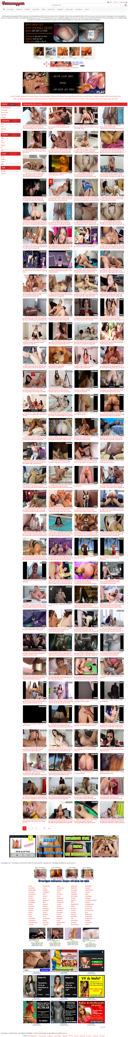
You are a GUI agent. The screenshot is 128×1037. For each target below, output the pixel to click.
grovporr (45, 914)
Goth (45, 224)
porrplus (73, 908)
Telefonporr (61, 96)
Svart (32, 198)
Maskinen (56, 175)
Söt (120, 198)
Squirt (37, 320)
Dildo (69, 342)
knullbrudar (46, 886)
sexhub (73, 910)
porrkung (45, 908)
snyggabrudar (89, 904)
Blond (107, 224)
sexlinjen (59, 894)
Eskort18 (111, 96)
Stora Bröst (91, 222)
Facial (94, 152)
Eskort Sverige (79, 96)
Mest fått (3, 115)
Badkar (66, 653)
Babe (28, 127)
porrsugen (74, 890)
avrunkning (46, 918)
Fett (39, 175)
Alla (2, 131)
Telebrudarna (24, 96)
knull (44, 888)
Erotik (57, 99)
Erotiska (39, 486)
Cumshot (89, 152)
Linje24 (13, 96)
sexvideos (31, 888)
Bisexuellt (115, 318)
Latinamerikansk (63, 127)
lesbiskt (73, 900)
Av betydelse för (6, 107)
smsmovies (60, 902)
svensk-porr (60, 888)
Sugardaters (92, 99)
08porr (73, 906)
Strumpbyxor (93, 631)
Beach (76, 558)
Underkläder (114, 535)
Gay (116, 2)
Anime (76, 246)
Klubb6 (107, 96)
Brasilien (115, 198)
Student (42, 320)
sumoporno (32, 920)
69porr (45, 920)
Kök (28, 607)
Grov (118, 128)
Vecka (3, 143)
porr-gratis (74, 896)
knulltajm (59, 918)
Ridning (31, 320)
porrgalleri (74, 894)
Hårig (122, 224)
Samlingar (77, 655)
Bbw (89, 270)
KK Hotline (88, 1036)
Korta (2, 157)
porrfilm (30, 896)
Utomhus (58, 391)
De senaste (4, 110)
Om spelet (87, 246)
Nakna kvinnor (29, 99)
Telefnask (71, 1036)
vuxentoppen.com (32, 1036)
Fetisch (32, 151)
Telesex (36, 96)
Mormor (113, 414)
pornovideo (88, 906)
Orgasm (35, 128)
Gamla (119, 390)
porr (72, 918)
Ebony (93, 534)
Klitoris (39, 127)
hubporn (73, 914)
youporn (45, 924)
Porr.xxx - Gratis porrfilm (64, 69)
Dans (80, 414)
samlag (30, 924)
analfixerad (88, 918)
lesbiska (59, 916)
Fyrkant (54, 559)
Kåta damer (115, 99)
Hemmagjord (82, 200)
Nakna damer (99, 99)
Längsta (3, 117)
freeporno (31, 906)
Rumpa (118, 175)
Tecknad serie (36, 653)
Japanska (68, 677)
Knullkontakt (51, 99)
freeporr (59, 906)
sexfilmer (74, 888)
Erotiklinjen (95, 1036)
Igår (2, 140)
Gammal (26, 152)
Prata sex (41, 96)
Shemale (122, 2)
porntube (74, 922)
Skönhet (34, 127)
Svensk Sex (75, 99)
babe (30, 914)
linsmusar (31, 892)
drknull (45, 896)
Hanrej (116, 176)
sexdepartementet (91, 900)
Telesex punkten (42, 1036)
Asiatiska (52, 198)
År (1, 147)
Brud (122, 151)
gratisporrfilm (61, 922)
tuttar (86, 894)
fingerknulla (74, 904)
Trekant (81, 128)
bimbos (30, 910)
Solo (63, 391)
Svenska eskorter (88, 96)
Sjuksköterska (108, 773)
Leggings (112, 272)
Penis (56, 248)
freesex (45, 906)
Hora (121, 439)
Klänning (95, 198)
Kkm (35, 296)
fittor (44, 894)
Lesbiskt (116, 439)
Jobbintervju (43, 222)
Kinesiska (62, 198)
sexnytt (73, 898)
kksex (58, 920)
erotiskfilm (88, 886)
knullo (30, 916)
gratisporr (46, 900)
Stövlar (25, 798)
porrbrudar (60, 898)
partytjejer (31, 900)
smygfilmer (46, 892)
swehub (87, 892)
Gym (112, 367)
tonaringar (88, 896)
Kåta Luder (17, 99)
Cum (83, 152)
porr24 (59, 914)
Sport (95, 462)
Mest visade (4, 112)
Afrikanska (103, 438)
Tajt (39, 128)
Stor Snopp (43, 534)
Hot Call (76, 1036)
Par (111, 224)
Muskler (82, 558)
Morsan (114, 390)
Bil (105, 462)
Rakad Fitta (68, 99)
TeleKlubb (64, 1036)
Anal (107, 127)
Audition (31, 462)
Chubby (111, 152)
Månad (3, 145)
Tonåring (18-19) (64, 248)
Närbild (117, 152)
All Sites (3, 171)
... (40, 828)
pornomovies (89, 910)
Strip (67, 391)
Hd (58, 559)
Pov (61, 175)
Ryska (102, 677)
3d (104, 151)
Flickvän (116, 224)
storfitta (59, 890)
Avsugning (77, 127)
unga (58, 886)
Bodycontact (117, 96)
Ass (24, 127)
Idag (2, 138)
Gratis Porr (62, 99)
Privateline (50, 1036)
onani (30, 886)
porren (45, 912)
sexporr (59, 904)
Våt (43, 128)
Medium (3, 159)
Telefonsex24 (54, 96)
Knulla (86, 99)
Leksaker (55, 679)
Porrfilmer (81, 99)
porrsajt (73, 912)
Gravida (67, 511)
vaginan (45, 904)
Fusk (109, 749)
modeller (73, 892)
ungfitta (45, 890)
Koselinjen (47, 96)
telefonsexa (88, 914)
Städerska (35, 487)
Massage (43, 487)
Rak (110, 2)
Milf (30, 128)
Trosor (110, 631)
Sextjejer (95, 96)
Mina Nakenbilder (69, 96)
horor (58, 892)
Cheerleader (104, 152)
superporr (60, 900)
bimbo (30, 912)
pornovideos (75, 924)
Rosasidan (101, 96)
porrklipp (45, 910)
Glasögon (52, 200)
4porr (44, 898)
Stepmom (106, 391)
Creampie (63, 151)
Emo (36, 224)
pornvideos (74, 920)
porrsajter (60, 912)
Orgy (67, 559)
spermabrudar (32, 922)
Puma (121, 366)
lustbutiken (88, 922)
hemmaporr (60, 908)
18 (75, 151)
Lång (2, 161)
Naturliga (113, 128)
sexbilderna (32, 894)
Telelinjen (17, 96)
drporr (59, 924)
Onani (60, 367)
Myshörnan (82, 1036)
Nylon (86, 607)
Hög (34, 344)
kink (86, 912)
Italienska (108, 558)
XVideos (3, 173)
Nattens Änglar (57, 1036)
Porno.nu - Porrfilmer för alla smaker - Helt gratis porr (64, 67)
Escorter (45, 99)
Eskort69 (22, 99)
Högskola (115, 366)
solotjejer (88, 898)
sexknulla (74, 886)
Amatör (51, 127)
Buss (83, 224)
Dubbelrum (92, 224)
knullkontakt (32, 890)
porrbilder (74, 916)
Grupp (106, 605)
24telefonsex (89, 890)
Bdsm (76, 629)
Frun (61, 679)
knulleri (30, 904)
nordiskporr (32, 902)
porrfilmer (60, 910)
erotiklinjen (88, 916)
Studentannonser (38, 99)
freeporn (31, 908)
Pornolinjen (102, 1036)
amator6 (87, 888)
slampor (87, 920)
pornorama (88, 908)
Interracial (111, 200)
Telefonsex (31, 96)
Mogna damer (107, 99)
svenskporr (31, 918)
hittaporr (87, 902)
